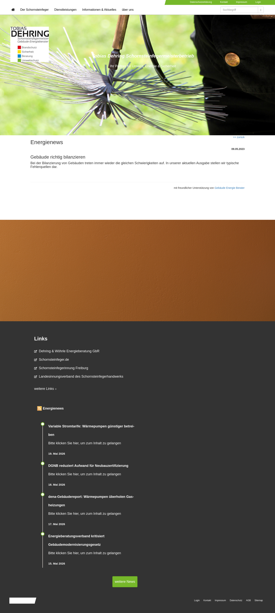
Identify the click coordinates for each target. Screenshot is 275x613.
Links (41, 339)
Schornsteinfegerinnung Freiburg (61, 368)
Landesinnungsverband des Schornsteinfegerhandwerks (78, 376)
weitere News (125, 582)
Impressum (241, 2)
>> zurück (239, 137)
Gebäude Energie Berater (230, 187)
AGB (248, 600)
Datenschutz (236, 600)
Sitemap (259, 600)
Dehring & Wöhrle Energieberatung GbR (66, 351)
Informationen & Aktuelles (99, 14)
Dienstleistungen (65, 14)
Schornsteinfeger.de (51, 359)
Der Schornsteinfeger (34, 14)
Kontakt (224, 2)
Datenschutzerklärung (201, 2)
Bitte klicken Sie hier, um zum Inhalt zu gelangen (84, 443)
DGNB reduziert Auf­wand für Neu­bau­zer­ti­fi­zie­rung (88, 466)
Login (258, 2)
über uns (128, 14)
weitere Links (45, 389)
